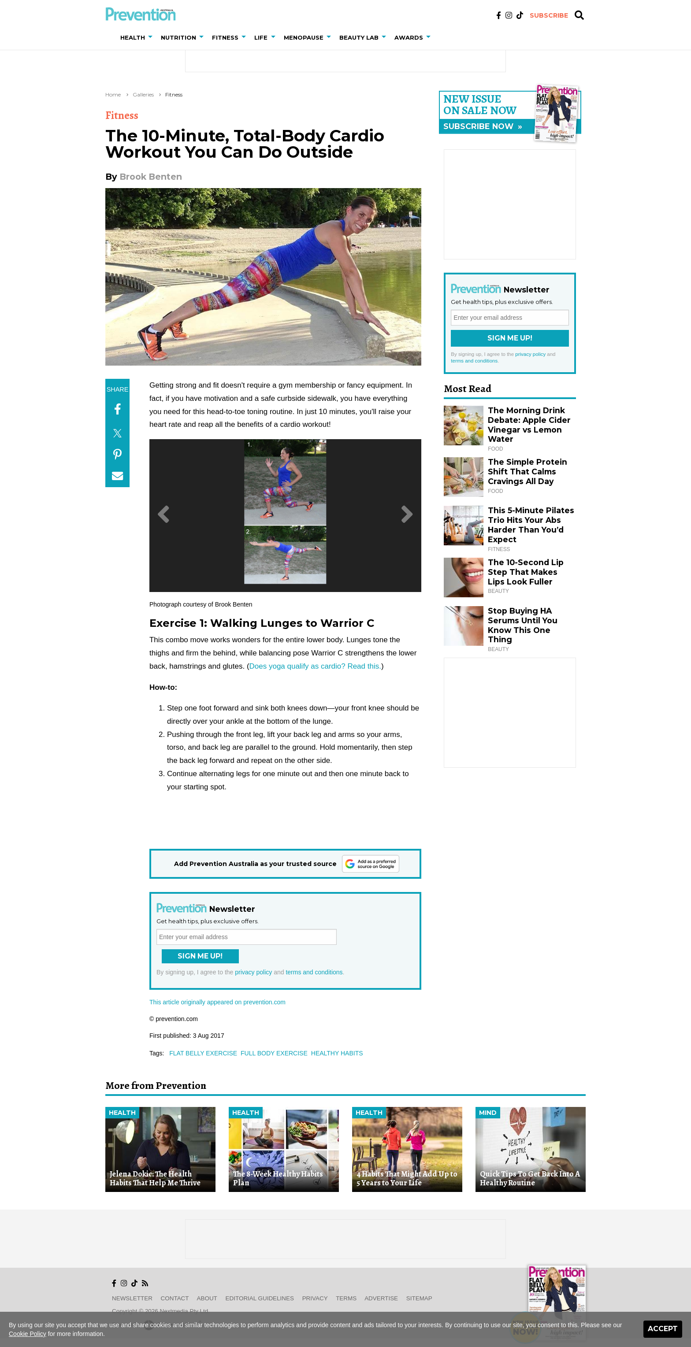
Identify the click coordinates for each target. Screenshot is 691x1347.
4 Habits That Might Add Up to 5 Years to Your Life (407, 1178)
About (207, 1298)
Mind (488, 1113)
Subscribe (549, 15)
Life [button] (260, 37)
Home (113, 94)
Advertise (381, 1298)
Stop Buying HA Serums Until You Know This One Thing (522, 625)
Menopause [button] (303, 37)
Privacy (315, 1298)
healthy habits (337, 1053)
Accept (663, 1329)
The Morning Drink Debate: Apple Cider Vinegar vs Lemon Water (529, 425)
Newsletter (132, 1298)
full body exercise (274, 1053)
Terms (346, 1298)
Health (122, 1113)
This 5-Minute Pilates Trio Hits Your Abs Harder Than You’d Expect (531, 525)
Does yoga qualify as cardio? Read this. (315, 666)
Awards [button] (408, 37)
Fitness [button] (225, 37)
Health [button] (132, 37)
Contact (175, 1298)
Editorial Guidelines (260, 1298)
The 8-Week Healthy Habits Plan (278, 1178)
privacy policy (253, 972)
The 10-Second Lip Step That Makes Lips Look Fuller (526, 572)
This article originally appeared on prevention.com (217, 1002)
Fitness (173, 94)
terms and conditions (314, 972)
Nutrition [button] (178, 37)
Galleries (143, 94)
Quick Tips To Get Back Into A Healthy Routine (530, 1178)
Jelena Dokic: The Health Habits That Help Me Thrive (155, 1178)
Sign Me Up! (200, 956)
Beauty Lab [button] (359, 37)
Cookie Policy (27, 1333)
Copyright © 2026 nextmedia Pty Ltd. (161, 1311)
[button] (152, 37)
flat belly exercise (203, 1053)
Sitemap (419, 1298)
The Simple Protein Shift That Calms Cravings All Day (527, 471)
